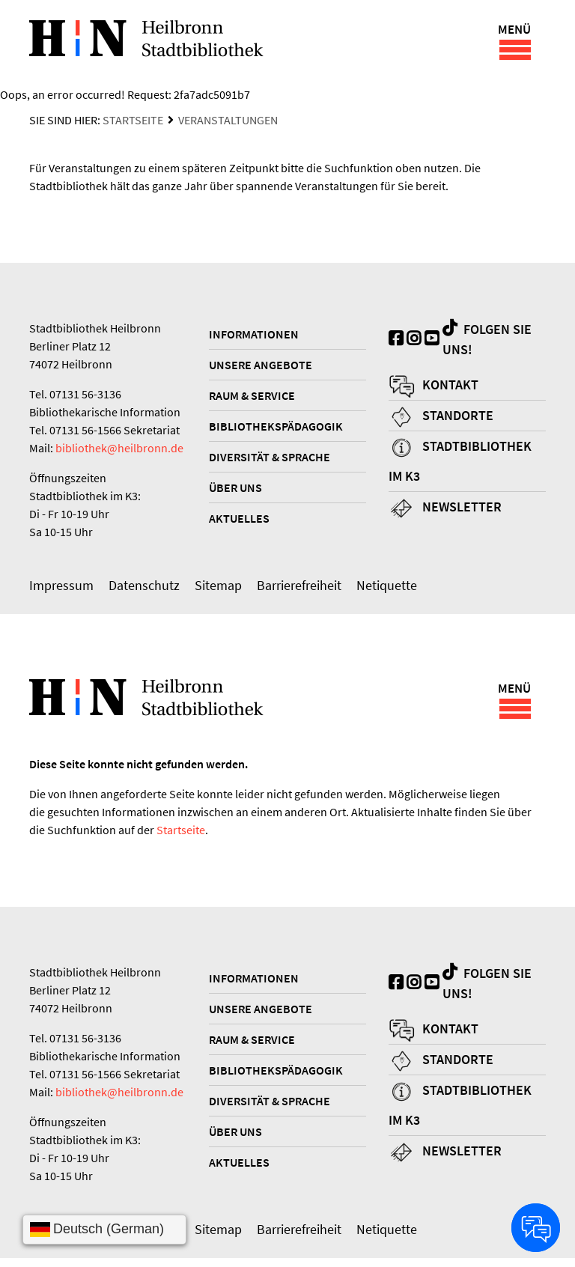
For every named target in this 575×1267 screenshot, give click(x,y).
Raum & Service (252, 399)
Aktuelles (239, 522)
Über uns (235, 491)
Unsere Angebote (260, 369)
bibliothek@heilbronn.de (119, 452)
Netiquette (386, 589)
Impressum (61, 589)
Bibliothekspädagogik (276, 430)
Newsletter (462, 511)
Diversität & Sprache (269, 461)
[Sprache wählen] (104, 1229)
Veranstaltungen (228, 124)
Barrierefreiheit (299, 589)
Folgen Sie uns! (487, 343)
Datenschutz (144, 589)
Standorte (457, 419)
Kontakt (450, 389)
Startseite (133, 124)
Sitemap (218, 589)
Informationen (254, 338)
